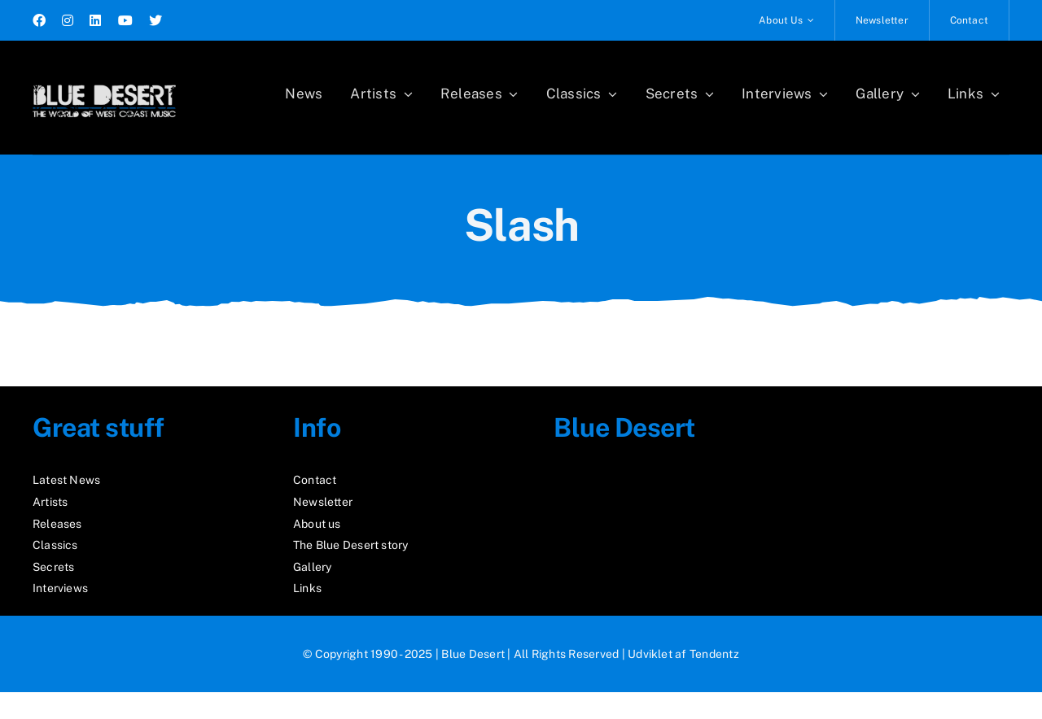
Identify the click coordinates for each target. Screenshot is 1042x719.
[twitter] (155, 20)
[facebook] (39, 20)
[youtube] (125, 20)
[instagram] (67, 20)
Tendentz (714, 653)
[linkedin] (95, 20)
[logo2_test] (104, 79)
